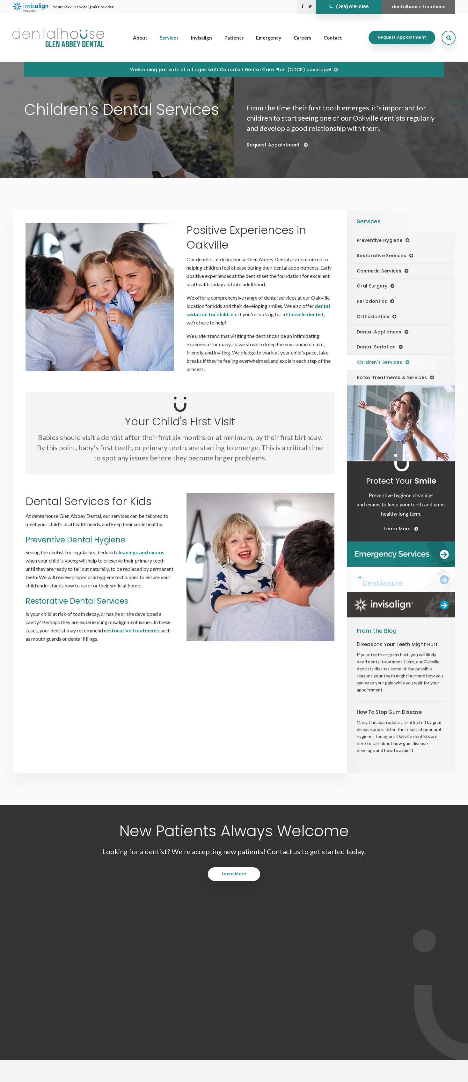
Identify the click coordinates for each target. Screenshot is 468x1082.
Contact (333, 38)
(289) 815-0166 (352, 7)
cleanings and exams (140, 552)
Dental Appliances (379, 332)
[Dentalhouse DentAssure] (401, 579)
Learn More (234, 874)
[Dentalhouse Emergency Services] (401, 554)
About (140, 38)
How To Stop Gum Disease (389, 712)
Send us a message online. (374, 946)
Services (169, 38)
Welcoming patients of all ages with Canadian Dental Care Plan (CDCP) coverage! (230, 69)
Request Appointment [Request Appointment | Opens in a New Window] (401, 38)
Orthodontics (373, 316)
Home (251, 991)
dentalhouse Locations (418, 7)
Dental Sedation (376, 347)
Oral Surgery (372, 286)
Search (87, 1074)
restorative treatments (132, 630)
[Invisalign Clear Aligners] (401, 605)
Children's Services (379, 362)
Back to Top (129, 1074)
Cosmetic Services (379, 271)
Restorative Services (381, 255)
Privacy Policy (36, 1074)
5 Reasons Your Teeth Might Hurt (397, 644)
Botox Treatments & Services (392, 377)
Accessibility (64, 1074)
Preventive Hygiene (379, 240)
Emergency (268, 38)
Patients (234, 38)
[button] (434, 110)
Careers (302, 38)
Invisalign (201, 38)
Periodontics (372, 301)
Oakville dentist (305, 314)
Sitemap (106, 1074)
